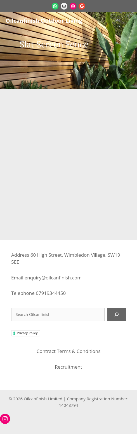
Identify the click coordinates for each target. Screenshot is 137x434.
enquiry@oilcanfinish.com (53, 277)
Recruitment (68, 367)
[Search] (116, 314)
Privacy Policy (27, 333)
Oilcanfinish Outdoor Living (44, 20)
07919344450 (51, 293)
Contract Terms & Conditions (69, 351)
